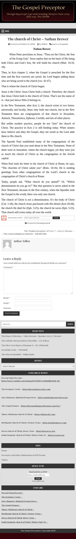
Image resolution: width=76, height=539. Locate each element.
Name (6, 298)
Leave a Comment (60, 44)
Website (7, 308)
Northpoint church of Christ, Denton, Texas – (22, 514)
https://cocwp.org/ (56, 435)
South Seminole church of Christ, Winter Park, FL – (24, 522)
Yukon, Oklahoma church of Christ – (17, 509)
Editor (45, 44)
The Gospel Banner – (11, 505)
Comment (8, 267)
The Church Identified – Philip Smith (17, 354)
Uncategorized (43, 223)
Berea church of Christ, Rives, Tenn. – (18, 518)
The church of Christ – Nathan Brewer (38, 39)
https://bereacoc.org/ (45, 431)
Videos (4, 460)
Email (6, 303)
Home (4, 451)
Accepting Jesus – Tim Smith (14, 350)
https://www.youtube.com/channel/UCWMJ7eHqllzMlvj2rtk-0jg (30, 381)
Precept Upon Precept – (12, 493)
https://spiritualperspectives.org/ (53, 398)
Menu (7, 31)
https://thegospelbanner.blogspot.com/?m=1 (40, 406)
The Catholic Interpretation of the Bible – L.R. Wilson (25, 341)
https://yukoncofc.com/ (44, 414)
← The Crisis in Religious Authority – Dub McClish (23, 234)
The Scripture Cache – (11, 497)
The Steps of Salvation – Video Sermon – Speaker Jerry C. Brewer (31, 336)
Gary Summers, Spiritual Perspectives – (19, 501)
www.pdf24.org (38, 481)
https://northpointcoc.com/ (55, 423)
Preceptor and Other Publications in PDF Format (23, 455)
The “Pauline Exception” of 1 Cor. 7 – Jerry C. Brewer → (49, 231)
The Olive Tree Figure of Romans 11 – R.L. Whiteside (24, 345)
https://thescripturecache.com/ (36, 389)
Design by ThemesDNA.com (38, 535)
